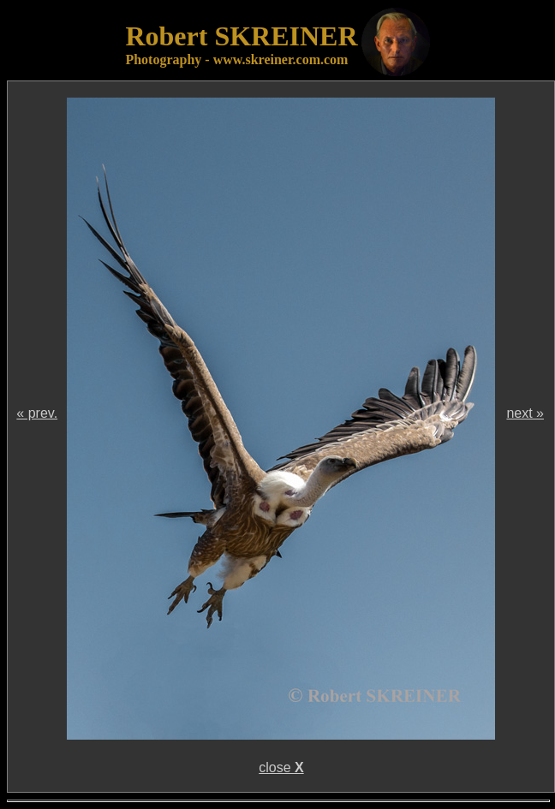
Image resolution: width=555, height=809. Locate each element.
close (281, 767)
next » (525, 413)
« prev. (36, 413)
